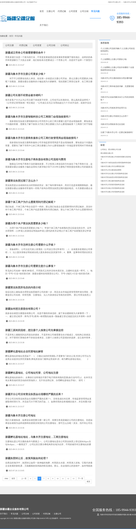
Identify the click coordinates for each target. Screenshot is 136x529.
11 (63, 478)
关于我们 (44, 25)
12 (68, 478)
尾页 (88, 482)
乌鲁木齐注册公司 (114, 2)
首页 (42, 11)
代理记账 (62, 11)
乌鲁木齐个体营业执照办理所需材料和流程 (116, 163)
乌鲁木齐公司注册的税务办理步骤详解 (116, 78)
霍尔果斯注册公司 (107, 153)
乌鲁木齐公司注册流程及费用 (111, 170)
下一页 (80, 478)
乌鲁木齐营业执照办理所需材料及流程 (114, 177)
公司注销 (84, 11)
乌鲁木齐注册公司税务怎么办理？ (114, 116)
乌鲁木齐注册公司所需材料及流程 (112, 192)
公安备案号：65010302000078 (60, 518)
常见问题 (95, 11)
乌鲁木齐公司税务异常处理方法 (114, 108)
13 (73, 478)
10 (57, 478)
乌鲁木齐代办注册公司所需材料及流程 (114, 174)
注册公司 (50, 11)
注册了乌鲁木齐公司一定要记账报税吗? (117, 132)
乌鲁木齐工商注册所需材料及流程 (112, 181)
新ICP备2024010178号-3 (41, 518)
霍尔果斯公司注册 (114, 149)
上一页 (23, 478)
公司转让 (65, 45)
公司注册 (9, 45)
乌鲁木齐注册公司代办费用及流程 (112, 166)
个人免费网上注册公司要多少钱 (114, 59)
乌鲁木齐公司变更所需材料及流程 (112, 185)
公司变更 (73, 11)
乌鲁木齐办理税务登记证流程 (113, 124)
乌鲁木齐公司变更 (129, 2)
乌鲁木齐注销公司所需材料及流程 (112, 188)
